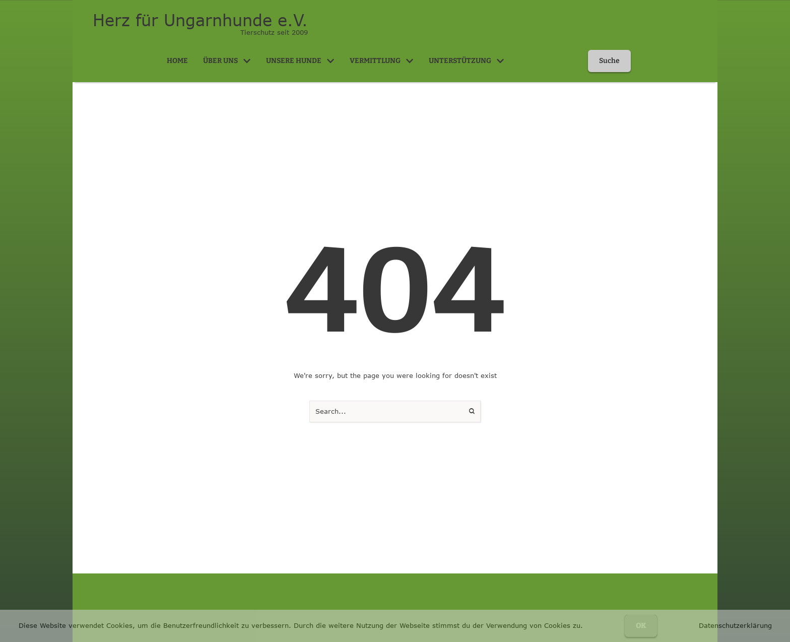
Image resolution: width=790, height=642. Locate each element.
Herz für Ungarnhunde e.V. (200, 20)
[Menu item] (177, 61)
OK (641, 625)
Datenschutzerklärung (735, 625)
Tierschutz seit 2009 (274, 32)
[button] (247, 61)
